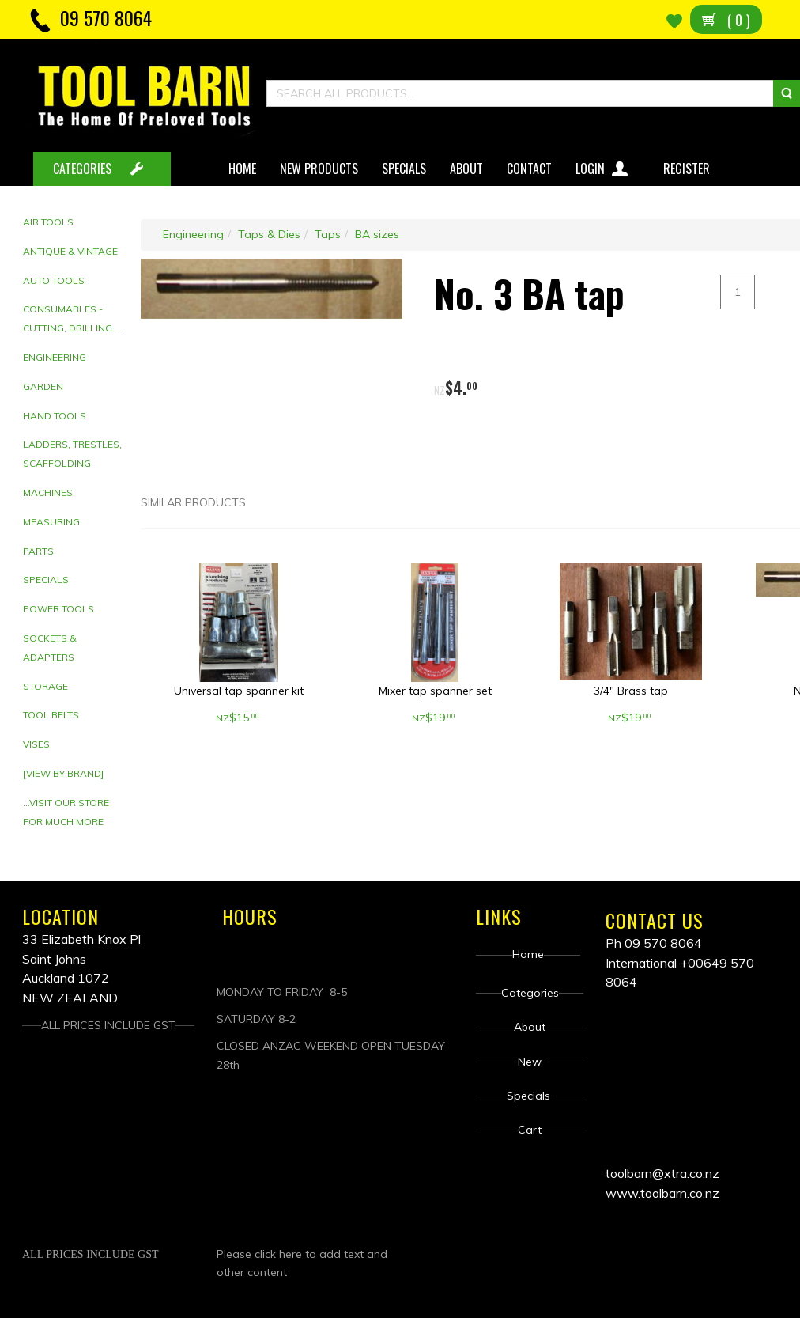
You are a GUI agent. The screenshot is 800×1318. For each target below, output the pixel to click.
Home (242, 168)
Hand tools (54, 416)
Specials (404, 168)
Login (603, 166)
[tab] (76, 222)
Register (688, 168)
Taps (328, 234)
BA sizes (377, 234)
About (466, 168)
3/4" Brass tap (631, 691)
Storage (45, 686)
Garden (43, 386)
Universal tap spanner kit (239, 691)
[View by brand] (63, 773)
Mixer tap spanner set (435, 691)
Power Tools (58, 609)
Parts (38, 551)
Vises (36, 744)
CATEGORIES (82, 168)
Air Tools (48, 222)
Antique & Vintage (70, 251)
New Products (319, 168)
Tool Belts (51, 715)
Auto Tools (54, 280)
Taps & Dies (269, 234)
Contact (529, 168)
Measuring (51, 522)
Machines (48, 492)
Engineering (54, 357)
